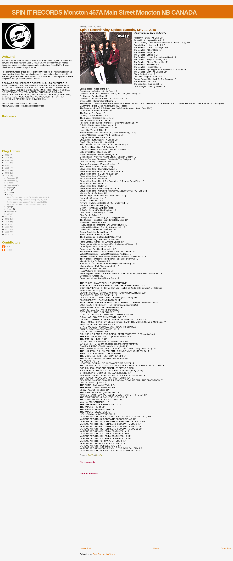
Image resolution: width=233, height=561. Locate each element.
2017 (7, 216)
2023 (7, 163)
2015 (7, 222)
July (9, 190)
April (9, 207)
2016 (7, 219)
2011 (7, 232)
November (11, 180)
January (10, 214)
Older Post (226, 548)
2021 (7, 168)
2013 (7, 227)
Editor (7, 246)
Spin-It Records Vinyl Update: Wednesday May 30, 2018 (27, 197)
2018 (7, 176)
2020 (7, 170)
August (10, 188)
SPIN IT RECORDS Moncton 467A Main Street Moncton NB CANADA (104, 12)
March (10, 209)
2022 (7, 165)
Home (156, 548)
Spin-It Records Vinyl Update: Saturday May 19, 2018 (26, 200)
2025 (7, 158)
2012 (7, 229)
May (9, 195)
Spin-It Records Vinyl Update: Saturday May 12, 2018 (26, 202)
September (12, 185)
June (9, 192)
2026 (7, 155)
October (10, 183)
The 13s (8, 250)
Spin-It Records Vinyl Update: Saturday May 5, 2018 (26, 204)
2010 (7, 234)
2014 (7, 224)
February (11, 211)
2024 (7, 160)
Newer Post (85, 548)
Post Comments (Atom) (104, 554)
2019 (7, 173)
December (11, 178)
